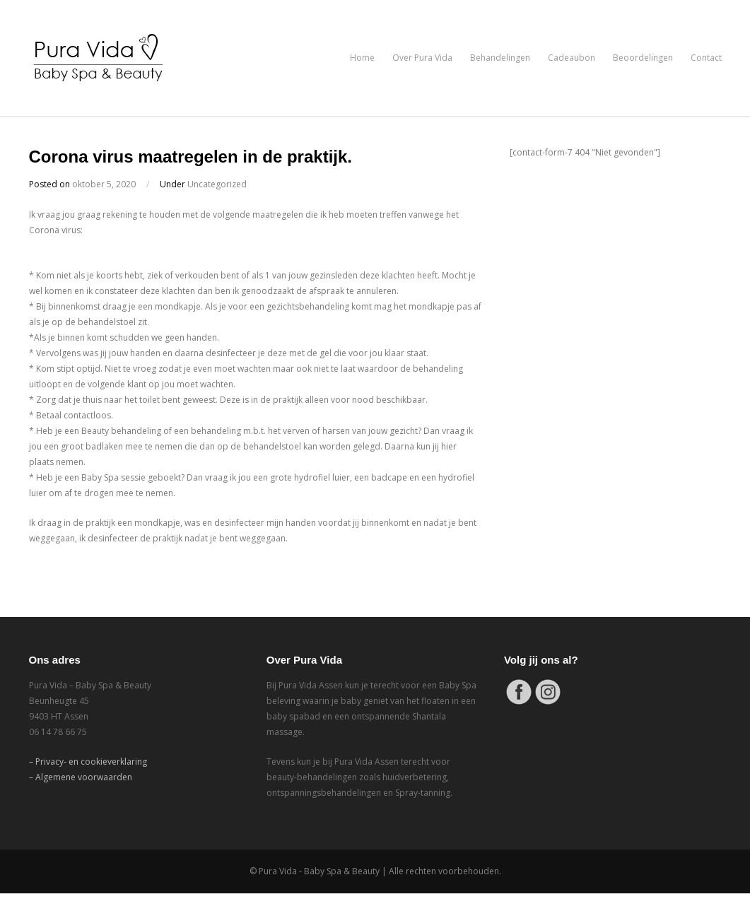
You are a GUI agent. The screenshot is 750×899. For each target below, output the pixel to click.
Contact (706, 58)
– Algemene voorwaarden (80, 777)
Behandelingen (500, 58)
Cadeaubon (571, 58)
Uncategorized (217, 184)
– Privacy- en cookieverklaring (88, 762)
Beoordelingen (643, 58)
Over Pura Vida (422, 58)
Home (362, 58)
